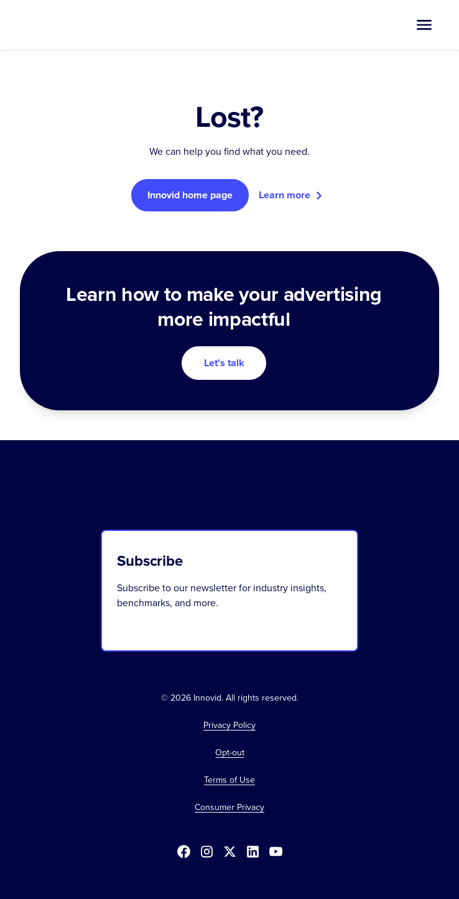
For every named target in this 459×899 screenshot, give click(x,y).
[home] (65, 24)
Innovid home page (190, 195)
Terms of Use (229, 780)
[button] (424, 25)
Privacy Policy (229, 725)
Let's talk (224, 363)
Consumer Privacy (229, 807)
